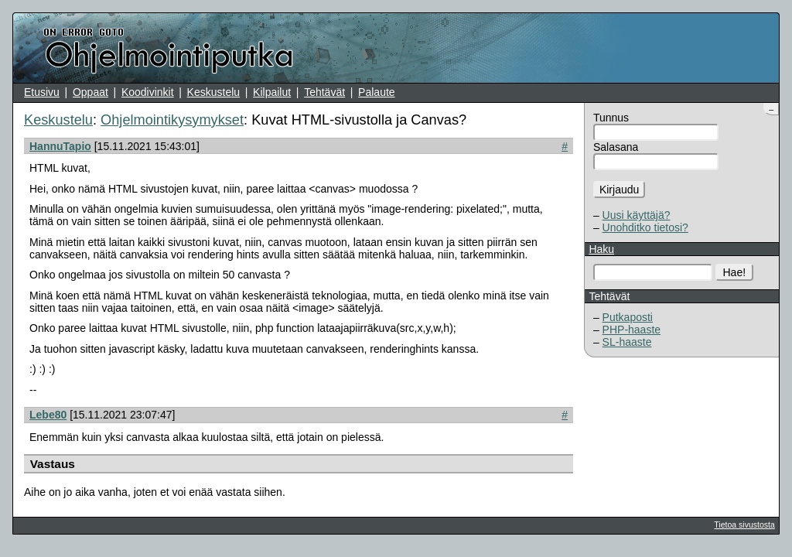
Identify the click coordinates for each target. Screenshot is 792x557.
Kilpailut (272, 92)
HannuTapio (60, 146)
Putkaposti (628, 317)
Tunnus (611, 117)
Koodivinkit (147, 92)
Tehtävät (324, 92)
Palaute (376, 92)
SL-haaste (627, 342)
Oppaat (90, 92)
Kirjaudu (619, 189)
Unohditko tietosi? (645, 227)
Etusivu (42, 92)
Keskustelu (213, 92)
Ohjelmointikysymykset (172, 120)
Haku (601, 249)
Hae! (734, 272)
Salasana (615, 147)
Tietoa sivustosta (744, 524)
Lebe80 (48, 414)
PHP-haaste (632, 329)
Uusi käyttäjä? (637, 215)
